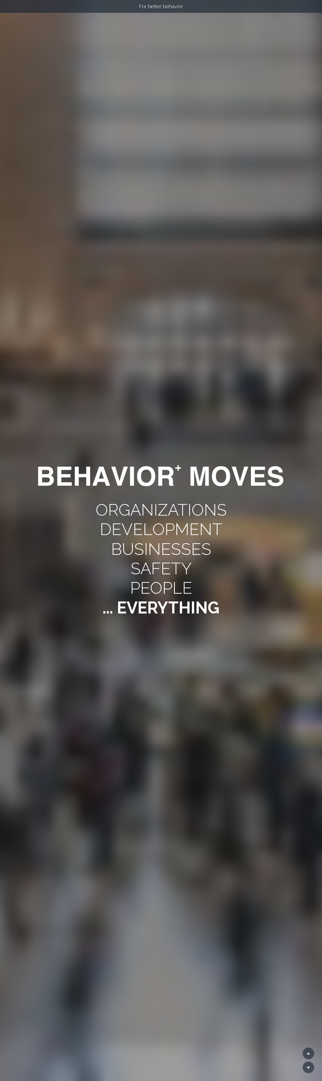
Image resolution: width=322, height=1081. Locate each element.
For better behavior (161, 6)
